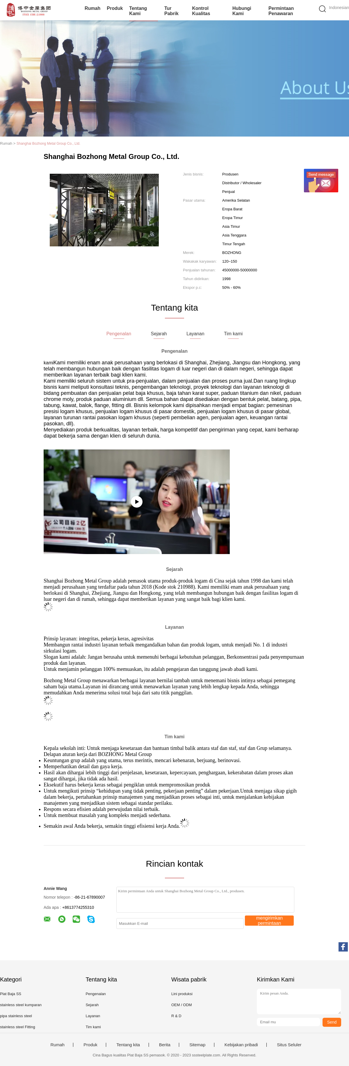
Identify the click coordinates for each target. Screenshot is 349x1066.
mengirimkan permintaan (269, 920)
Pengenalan (96, 994)
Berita (164, 1045)
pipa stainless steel (16, 1016)
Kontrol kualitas (201, 11)
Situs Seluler (289, 1045)
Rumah (92, 8)
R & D (176, 1016)
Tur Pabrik (171, 11)
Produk (115, 8)
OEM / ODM (181, 1005)
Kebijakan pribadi (241, 1045)
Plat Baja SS (10, 994)
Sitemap (197, 1045)
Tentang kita (128, 1045)
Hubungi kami (241, 11)
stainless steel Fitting (17, 1027)
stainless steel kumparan (21, 1005)
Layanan (93, 1016)
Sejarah (92, 1005)
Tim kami (93, 1027)
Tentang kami (138, 11)
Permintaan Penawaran (281, 11)
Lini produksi (182, 994)
